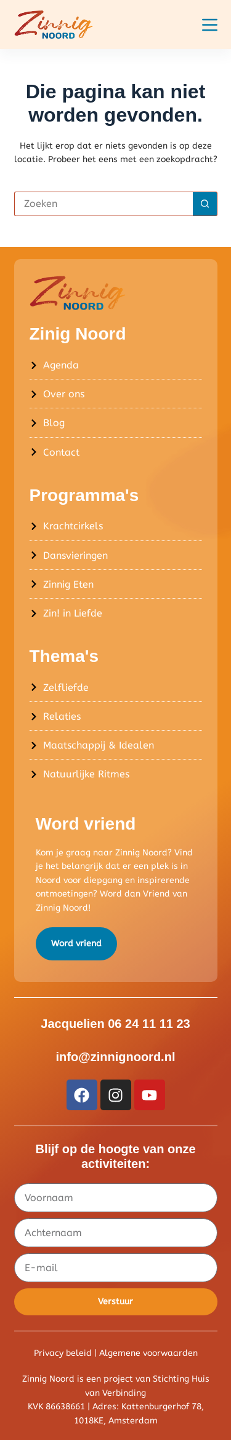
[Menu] (209, 25)
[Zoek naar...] (103, 204)
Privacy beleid (63, 1353)
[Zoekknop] (205, 204)
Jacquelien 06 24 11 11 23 (115, 1023)
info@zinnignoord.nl (116, 1057)
